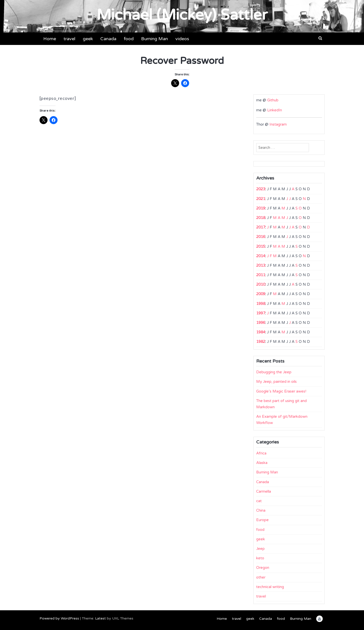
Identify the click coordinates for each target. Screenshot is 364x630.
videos (182, 38)
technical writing (270, 587)
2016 (260, 236)
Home (49, 38)
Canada (108, 38)
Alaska (261, 462)
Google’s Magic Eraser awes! (281, 391)
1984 (260, 332)
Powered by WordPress (59, 618)
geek (88, 38)
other (260, 577)
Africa (261, 453)
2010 (260, 284)
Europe (262, 520)
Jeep (260, 548)
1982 (260, 341)
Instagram (278, 124)
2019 (260, 208)
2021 (260, 199)
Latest (100, 618)
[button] (320, 38)
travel (69, 38)
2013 (260, 265)
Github (272, 100)
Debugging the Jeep (273, 372)
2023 (260, 189)
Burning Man (154, 38)
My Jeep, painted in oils (276, 381)
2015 (260, 246)
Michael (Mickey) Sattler (182, 15)
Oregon (262, 567)
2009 (260, 294)
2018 (260, 217)
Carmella (263, 491)
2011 (260, 275)
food (129, 38)
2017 (260, 227)
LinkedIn (274, 110)
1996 (260, 322)
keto (260, 558)
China (260, 510)
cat (259, 501)
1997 (260, 313)
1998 (260, 303)
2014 (260, 256)
